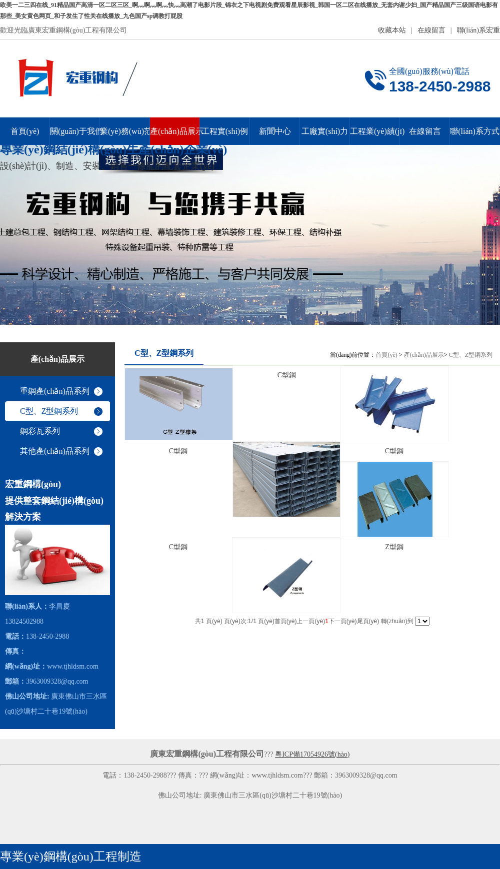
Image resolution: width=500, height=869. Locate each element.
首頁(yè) (386, 354)
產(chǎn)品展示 (424, 354)
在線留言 (432, 30)
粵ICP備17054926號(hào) (312, 754)
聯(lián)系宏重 (478, 30)
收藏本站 (392, 30)
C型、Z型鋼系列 (470, 354)
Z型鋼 (394, 547)
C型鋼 (287, 375)
